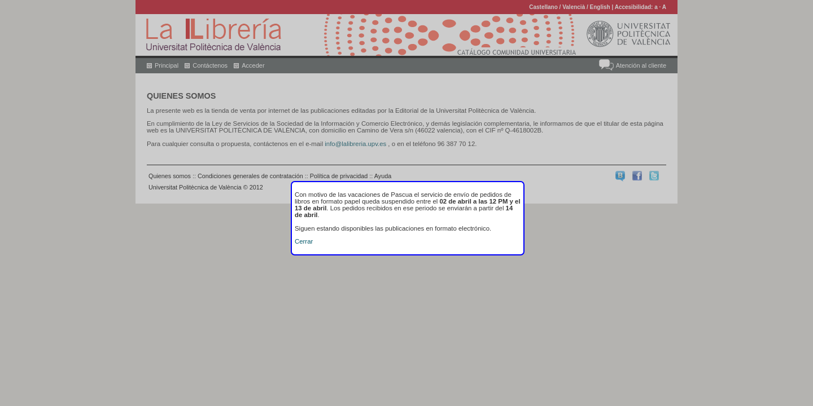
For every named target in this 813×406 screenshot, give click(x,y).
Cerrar (304, 241)
